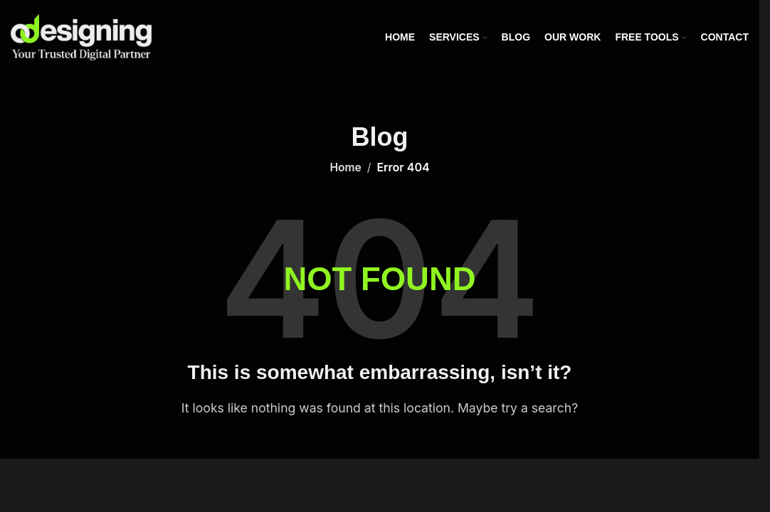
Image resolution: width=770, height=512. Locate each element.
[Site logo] (81, 36)
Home (345, 167)
